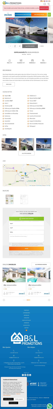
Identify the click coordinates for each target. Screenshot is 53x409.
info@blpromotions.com (14, 357)
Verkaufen (26, 317)
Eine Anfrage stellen (39, 14)
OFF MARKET (33, 399)
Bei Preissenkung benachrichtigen (23, 14)
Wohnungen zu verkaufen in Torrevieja (39, 406)
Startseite (26, 310)
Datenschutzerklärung (22, 244)
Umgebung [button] (26, 322)
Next (45, 30)
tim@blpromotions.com (39, 357)
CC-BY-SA (48, 185)
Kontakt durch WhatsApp (26, 219)
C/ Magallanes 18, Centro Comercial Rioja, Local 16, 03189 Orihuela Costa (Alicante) (14, 363)
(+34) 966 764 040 (14, 352)
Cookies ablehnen (13, 403)
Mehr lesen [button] (8, 84)
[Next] (49, 300)
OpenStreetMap (39, 185)
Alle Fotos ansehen (30, 46)
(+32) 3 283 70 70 (39, 352)
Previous (7, 30)
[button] (20, 46)
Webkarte (41, 397)
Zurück (41, 46)
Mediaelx (28, 399)
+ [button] (4, 166)
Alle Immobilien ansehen (41, 264)
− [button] (4, 168)
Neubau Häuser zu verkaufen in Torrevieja (38, 404)
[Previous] (4, 300)
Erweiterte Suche (44, 8)
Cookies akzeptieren (8, 399)
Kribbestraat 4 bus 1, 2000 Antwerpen (39, 362)
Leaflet (30, 185)
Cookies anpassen (19, 399)
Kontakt (26, 327)
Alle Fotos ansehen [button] (26, 153)
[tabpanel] (14, 282)
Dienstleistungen (26, 320)
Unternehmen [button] (26, 312)
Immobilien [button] (26, 315)
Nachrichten (26, 325)
